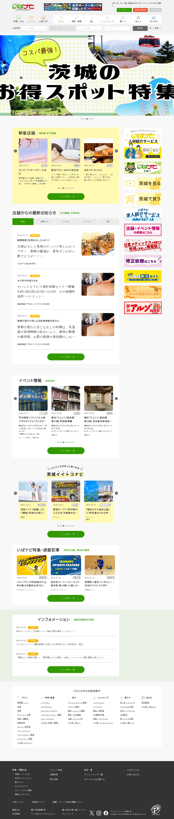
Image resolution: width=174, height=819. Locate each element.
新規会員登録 (140, 10)
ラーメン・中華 (24, 715)
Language (155, 10)
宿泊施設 (145, 703)
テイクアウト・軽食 (25, 735)
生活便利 (124, 715)
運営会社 (16, 810)
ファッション (98, 703)
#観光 (55, 517)
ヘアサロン (45, 703)
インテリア (97, 707)
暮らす (123, 21)
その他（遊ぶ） (74, 723)
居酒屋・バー (23, 703)
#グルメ (32, 431)
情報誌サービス (38, 802)
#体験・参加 (23, 431)
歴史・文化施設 (74, 715)
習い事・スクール (127, 703)
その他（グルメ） (24, 743)
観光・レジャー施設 (76, 711)
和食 (19, 711)
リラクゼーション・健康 (51, 715)
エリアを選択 (28, 28)
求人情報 (154, 21)
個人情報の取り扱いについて (74, 810)
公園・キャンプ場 (75, 719)
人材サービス (18, 802)
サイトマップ (67, 814)
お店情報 (54, 774)
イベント (31, 21)
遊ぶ (92, 21)
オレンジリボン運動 (23, 790)
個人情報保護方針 (38, 810)
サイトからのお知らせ (94, 779)
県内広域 (41, 505)
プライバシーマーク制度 (119, 811)
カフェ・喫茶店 (24, 727)
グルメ (61, 21)
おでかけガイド (21, 786)
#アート (54, 438)
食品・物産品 (98, 711)
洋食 (19, 707)
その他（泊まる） (149, 707)
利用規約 (16, 814)
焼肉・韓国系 (23, 719)
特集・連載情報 (19, 770)
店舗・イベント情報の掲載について (68, 802)
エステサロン (46, 707)
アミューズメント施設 (77, 703)
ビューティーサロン (49, 711)
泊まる (138, 21)
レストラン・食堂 (24, 739)
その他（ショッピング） (103, 723)
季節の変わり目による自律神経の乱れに (38, 321)
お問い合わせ (133, 774)
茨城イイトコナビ (22, 774)
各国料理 (21, 723)
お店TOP (43, 21)
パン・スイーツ (24, 731)
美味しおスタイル (22, 794)
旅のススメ (19, 782)
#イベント (24, 517)
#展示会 (87, 435)
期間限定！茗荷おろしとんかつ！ (33, 240)
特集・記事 (19, 21)
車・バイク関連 (126, 719)
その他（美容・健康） (50, 723)
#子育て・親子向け (65, 438)
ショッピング (107, 21)
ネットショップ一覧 (93, 774)
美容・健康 (77, 21)
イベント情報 (56, 770)
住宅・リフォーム (127, 711)
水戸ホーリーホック (23, 778)
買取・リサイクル (100, 719)
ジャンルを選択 (85, 28)
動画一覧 (88, 770)
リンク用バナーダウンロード (43, 814)
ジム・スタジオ (47, 719)
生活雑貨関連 (98, 715)
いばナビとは (133, 770)
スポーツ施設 (73, 707)
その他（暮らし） (127, 723)
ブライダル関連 (126, 707)
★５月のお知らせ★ (27, 280)
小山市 (107, 505)
